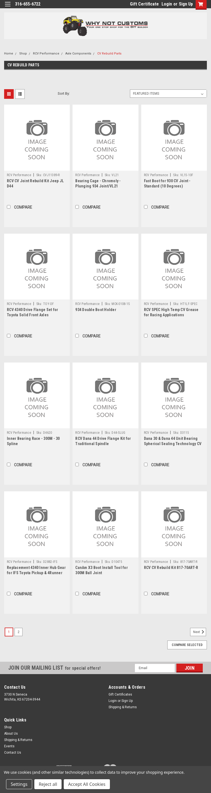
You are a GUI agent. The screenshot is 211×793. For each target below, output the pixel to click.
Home (8, 53)
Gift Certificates (120, 694)
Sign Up (186, 4)
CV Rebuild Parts (109, 53)
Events (9, 746)
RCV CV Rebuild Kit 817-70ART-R (171, 567)
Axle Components (78, 53)
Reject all (48, 784)
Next (199, 632)
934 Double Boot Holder (95, 309)
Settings (19, 784)
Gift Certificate (144, 4)
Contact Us (12, 752)
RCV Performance (46, 53)
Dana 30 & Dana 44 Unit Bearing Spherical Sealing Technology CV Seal (173, 443)
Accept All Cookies (87, 784)
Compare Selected (187, 645)
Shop (23, 53)
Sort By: (64, 93)
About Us (11, 733)
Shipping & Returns (123, 707)
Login (167, 4)
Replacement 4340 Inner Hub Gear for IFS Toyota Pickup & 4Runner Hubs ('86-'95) (36, 572)
